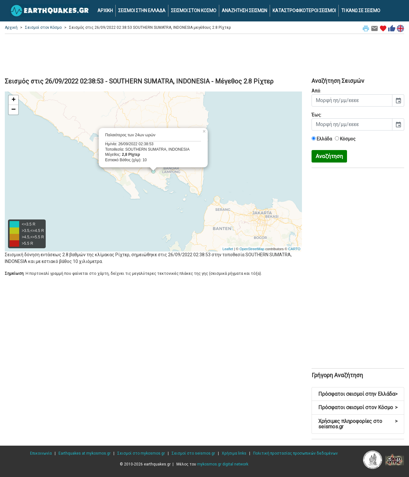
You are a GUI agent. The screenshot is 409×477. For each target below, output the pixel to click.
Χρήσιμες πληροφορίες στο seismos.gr (357, 424)
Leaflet (227, 249)
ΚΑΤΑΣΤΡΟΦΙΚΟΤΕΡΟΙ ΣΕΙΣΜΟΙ (304, 10)
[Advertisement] (204, 54)
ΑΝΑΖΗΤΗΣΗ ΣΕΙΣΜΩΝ (244, 10)
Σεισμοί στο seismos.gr (193, 453)
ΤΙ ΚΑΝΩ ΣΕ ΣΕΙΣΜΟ (360, 10)
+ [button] (14, 100)
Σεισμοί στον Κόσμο (43, 27)
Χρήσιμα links (234, 453)
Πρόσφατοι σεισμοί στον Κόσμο (357, 407)
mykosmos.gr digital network (222, 464)
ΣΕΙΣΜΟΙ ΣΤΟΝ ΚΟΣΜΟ (193, 10)
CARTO (294, 249)
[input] (352, 100)
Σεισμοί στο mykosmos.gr (141, 453)
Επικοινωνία (41, 453)
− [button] (13, 110)
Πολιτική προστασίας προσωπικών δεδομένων (295, 453)
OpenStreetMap (251, 249)
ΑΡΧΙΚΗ (105, 10)
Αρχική (11, 27)
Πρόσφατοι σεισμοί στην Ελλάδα (357, 394)
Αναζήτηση (329, 156)
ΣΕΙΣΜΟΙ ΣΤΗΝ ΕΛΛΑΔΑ (142, 10)
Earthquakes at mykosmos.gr (84, 453)
